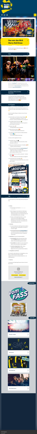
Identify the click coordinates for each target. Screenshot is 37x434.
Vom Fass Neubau (24, 148)
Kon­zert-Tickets (19, 334)
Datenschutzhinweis (18, 277)
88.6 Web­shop (19, 370)
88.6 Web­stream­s (19, 388)
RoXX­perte (19, 352)
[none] (2, 15)
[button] (7, 15)
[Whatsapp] (4, 15)
